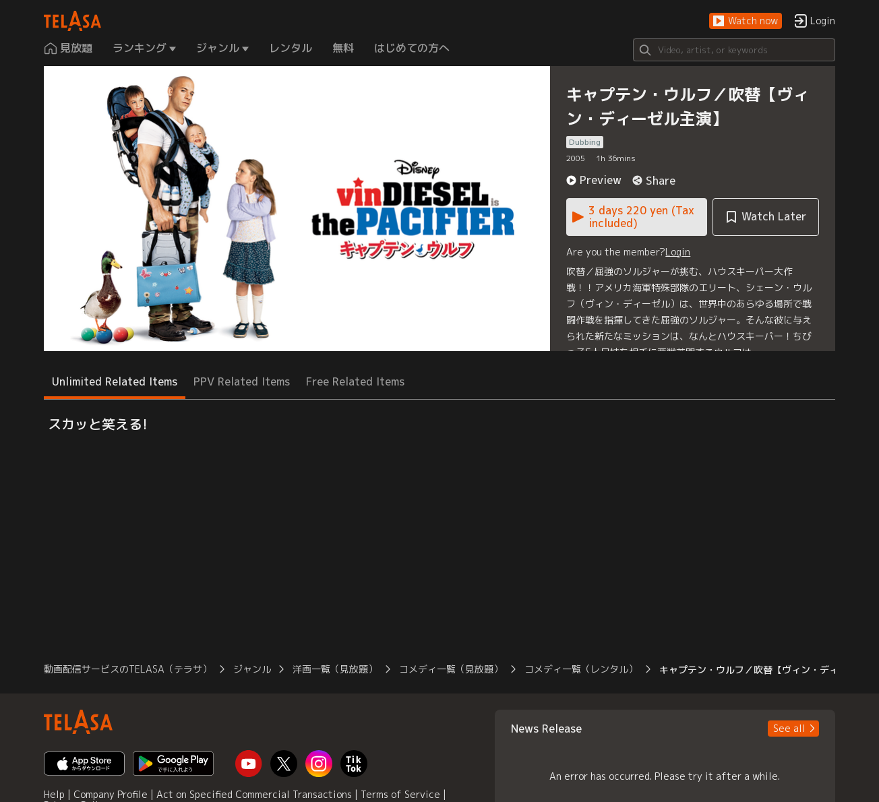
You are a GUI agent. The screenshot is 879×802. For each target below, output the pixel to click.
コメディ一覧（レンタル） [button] (581, 668)
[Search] (734, 49)
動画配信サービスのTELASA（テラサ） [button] (128, 668)
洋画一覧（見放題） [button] (335, 668)
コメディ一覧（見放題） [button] (451, 668)
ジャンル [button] (252, 668)
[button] (745, 21)
